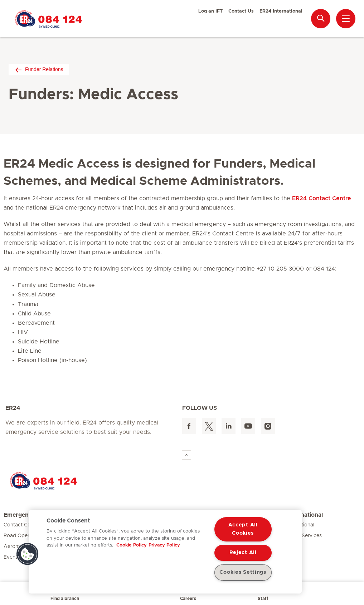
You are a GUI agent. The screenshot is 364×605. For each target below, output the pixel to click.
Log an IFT (210, 11)
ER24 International (280, 11)
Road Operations (24, 535)
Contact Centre (22, 524)
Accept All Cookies (243, 529)
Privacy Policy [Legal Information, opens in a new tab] (164, 545)
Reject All (243, 552)
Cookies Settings (242, 572)
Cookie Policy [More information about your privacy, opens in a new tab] (131, 545)
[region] (165, 552)
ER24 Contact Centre (321, 198)
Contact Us (241, 11)
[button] (27, 554)
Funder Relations (38, 69)
